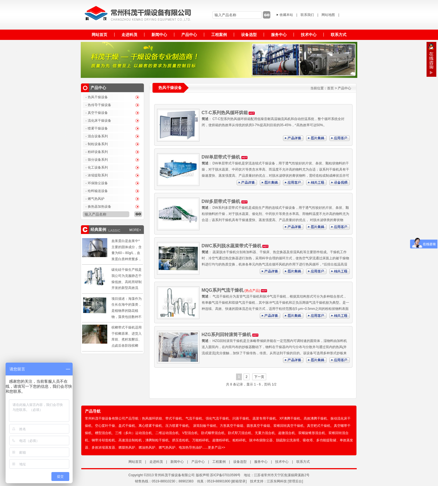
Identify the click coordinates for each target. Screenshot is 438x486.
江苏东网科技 (277, 481)
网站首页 (135, 462)
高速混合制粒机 (130, 440)
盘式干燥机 (126, 426)
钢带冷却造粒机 (103, 440)
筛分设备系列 (98, 160)
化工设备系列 (98, 167)
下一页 (259, 377)
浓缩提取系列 (98, 175)
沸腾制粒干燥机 (157, 440)
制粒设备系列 (98, 144)
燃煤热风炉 (126, 447)
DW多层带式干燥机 (221, 201)
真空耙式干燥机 (318, 426)
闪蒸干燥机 (240, 418)
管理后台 (295, 481)
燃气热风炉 (96, 199)
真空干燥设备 (98, 113)
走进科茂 (156, 462)
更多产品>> (216, 447)
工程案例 (219, 462)
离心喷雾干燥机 (150, 426)
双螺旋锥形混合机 (311, 433)
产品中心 (344, 88)
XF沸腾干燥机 (289, 418)
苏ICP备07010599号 (225, 475)
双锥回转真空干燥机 (288, 426)
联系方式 (303, 462)
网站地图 (328, 15)
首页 (330, 88)
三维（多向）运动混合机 (133, 433)
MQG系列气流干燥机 (223, 290)
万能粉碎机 (200, 440)
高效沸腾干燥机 (315, 418)
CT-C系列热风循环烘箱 (225, 112)
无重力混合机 (265, 433)
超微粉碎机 (220, 440)
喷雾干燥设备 (98, 128)
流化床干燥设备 (99, 121)
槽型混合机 (103, 433)
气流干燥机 (193, 418)
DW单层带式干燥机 (221, 157)
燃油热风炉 (147, 447)
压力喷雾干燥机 (177, 426)
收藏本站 (286, 15)
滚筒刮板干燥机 (204, 426)
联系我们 (307, 15)
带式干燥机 (173, 418)
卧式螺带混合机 (213, 433)
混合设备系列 (98, 136)
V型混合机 (190, 433)
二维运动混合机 (167, 433)
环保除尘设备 (98, 183)
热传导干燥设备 (99, 105)
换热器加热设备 (99, 207)
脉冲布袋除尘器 (261, 440)
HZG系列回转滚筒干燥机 (226, 334)
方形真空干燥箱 (231, 426)
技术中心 (282, 462)
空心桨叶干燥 (105, 426)
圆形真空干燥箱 (258, 426)
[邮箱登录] (239, 481)
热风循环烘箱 (152, 418)
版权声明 (202, 475)
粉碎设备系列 (98, 152)
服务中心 (261, 462)
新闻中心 (177, 462)
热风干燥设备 (98, 97)
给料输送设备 (98, 191)
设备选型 (240, 462)
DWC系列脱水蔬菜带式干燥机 (231, 245)
